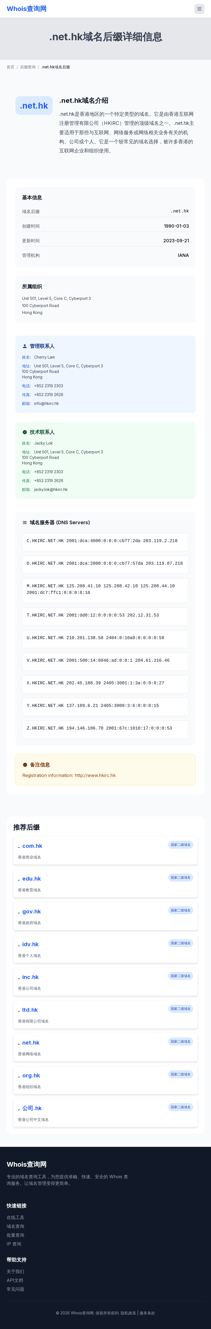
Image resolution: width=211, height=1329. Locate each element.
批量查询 (15, 1235)
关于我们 (15, 1271)
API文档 (15, 1280)
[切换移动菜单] (199, 9)
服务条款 (147, 1313)
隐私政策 (128, 1313)
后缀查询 (28, 66)
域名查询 (15, 1226)
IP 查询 (14, 1244)
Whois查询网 (27, 9)
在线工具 (15, 1217)
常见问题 (15, 1289)
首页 (10, 66)
